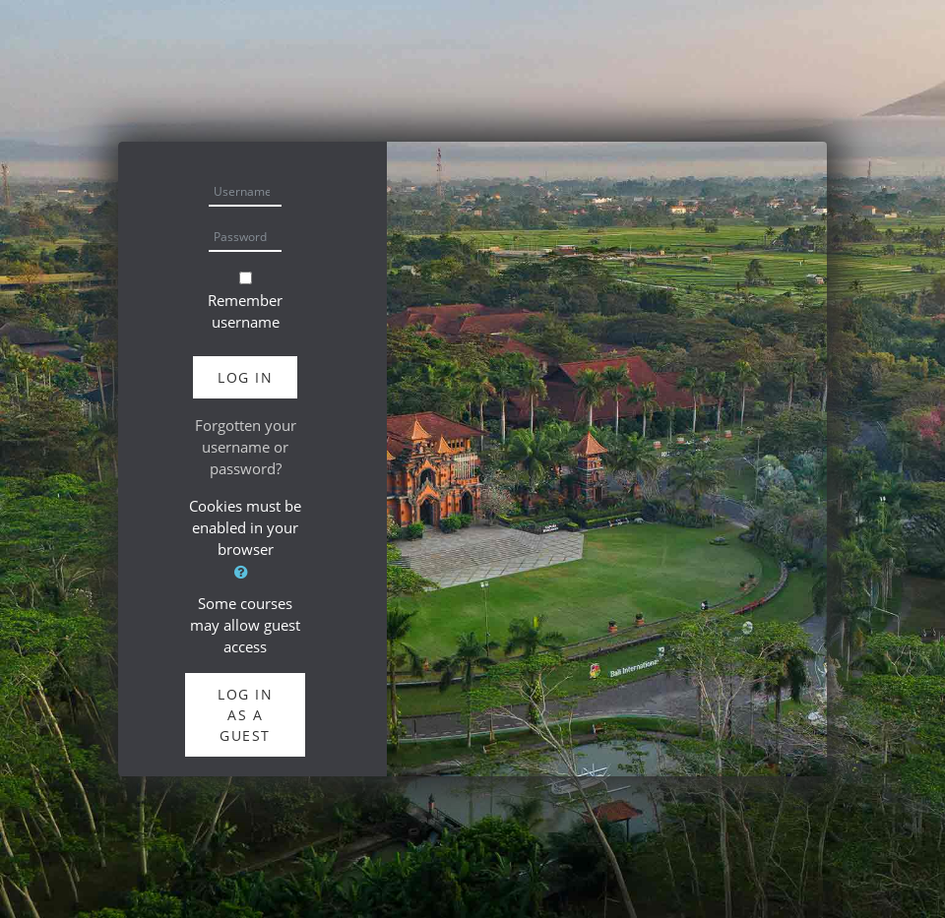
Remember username (245, 311)
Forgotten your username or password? (245, 446)
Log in (245, 377)
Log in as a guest (245, 715)
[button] (245, 572)
